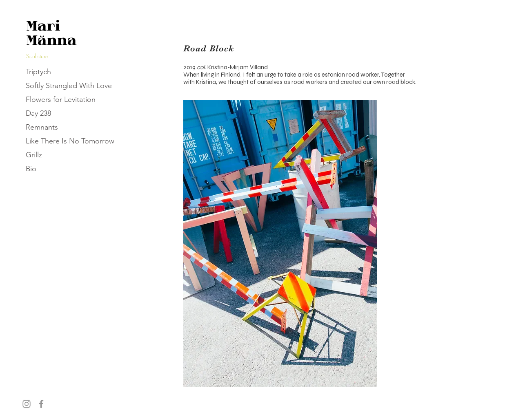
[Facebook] (41, 404)
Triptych (38, 71)
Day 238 (38, 113)
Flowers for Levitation (61, 99)
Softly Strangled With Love (69, 85)
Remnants (42, 127)
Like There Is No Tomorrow (70, 141)
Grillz (34, 154)
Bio (31, 168)
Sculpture (37, 56)
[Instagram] (26, 404)
